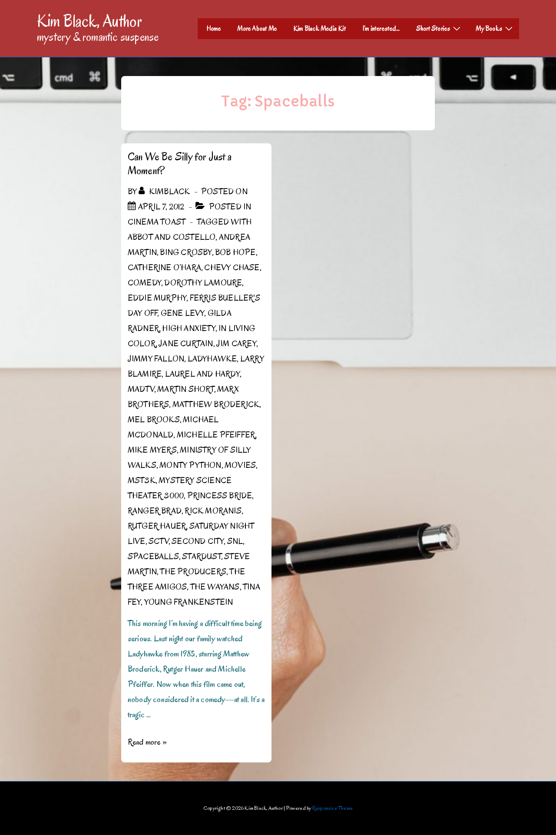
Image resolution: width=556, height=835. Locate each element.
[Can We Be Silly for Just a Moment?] (161, 206)
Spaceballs (153, 556)
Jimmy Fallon (156, 358)
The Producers (193, 571)
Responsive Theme (332, 808)
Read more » (147, 742)
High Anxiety (188, 328)
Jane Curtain (186, 343)
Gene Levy (183, 313)
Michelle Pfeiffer (216, 435)
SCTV (159, 541)
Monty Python (190, 465)
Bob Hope (235, 252)
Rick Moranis (213, 511)
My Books (495, 28)
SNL (235, 541)
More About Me (257, 28)
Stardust (201, 556)
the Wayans (215, 587)
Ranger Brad (155, 511)
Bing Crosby (186, 252)
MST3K (142, 480)
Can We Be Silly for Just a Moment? (180, 163)
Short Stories (439, 28)
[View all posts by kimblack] (165, 191)
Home (213, 28)
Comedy (144, 282)
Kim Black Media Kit (319, 28)
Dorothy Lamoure (203, 282)
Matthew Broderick (215, 404)
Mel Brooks (154, 419)
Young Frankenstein (188, 602)
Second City (198, 541)
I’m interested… (381, 28)
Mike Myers (152, 450)
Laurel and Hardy (202, 374)
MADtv (141, 389)
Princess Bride (219, 495)
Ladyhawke (212, 358)
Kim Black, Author (89, 21)
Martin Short (185, 389)
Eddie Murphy (157, 298)
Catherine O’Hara (164, 267)
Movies (240, 465)
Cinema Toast (156, 222)
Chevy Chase (231, 267)
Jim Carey (236, 343)
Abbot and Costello (172, 237)
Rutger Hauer (157, 526)
